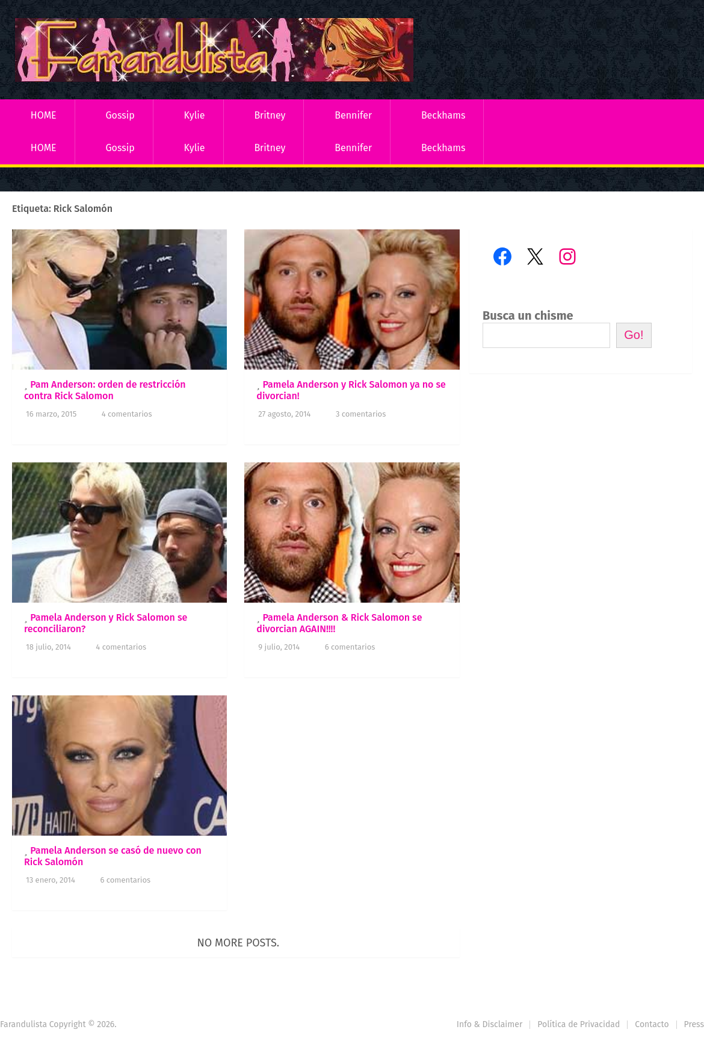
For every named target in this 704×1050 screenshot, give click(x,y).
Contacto (651, 1024)
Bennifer (353, 115)
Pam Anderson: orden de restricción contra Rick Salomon (105, 390)
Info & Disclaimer (490, 1024)
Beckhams (443, 115)
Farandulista (23, 1024)
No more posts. (238, 942)
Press (694, 1024)
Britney (269, 115)
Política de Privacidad (578, 1024)
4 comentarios (127, 413)
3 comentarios (361, 413)
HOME (44, 115)
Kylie (194, 115)
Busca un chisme (528, 315)
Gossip (119, 115)
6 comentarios (350, 646)
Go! (633, 334)
